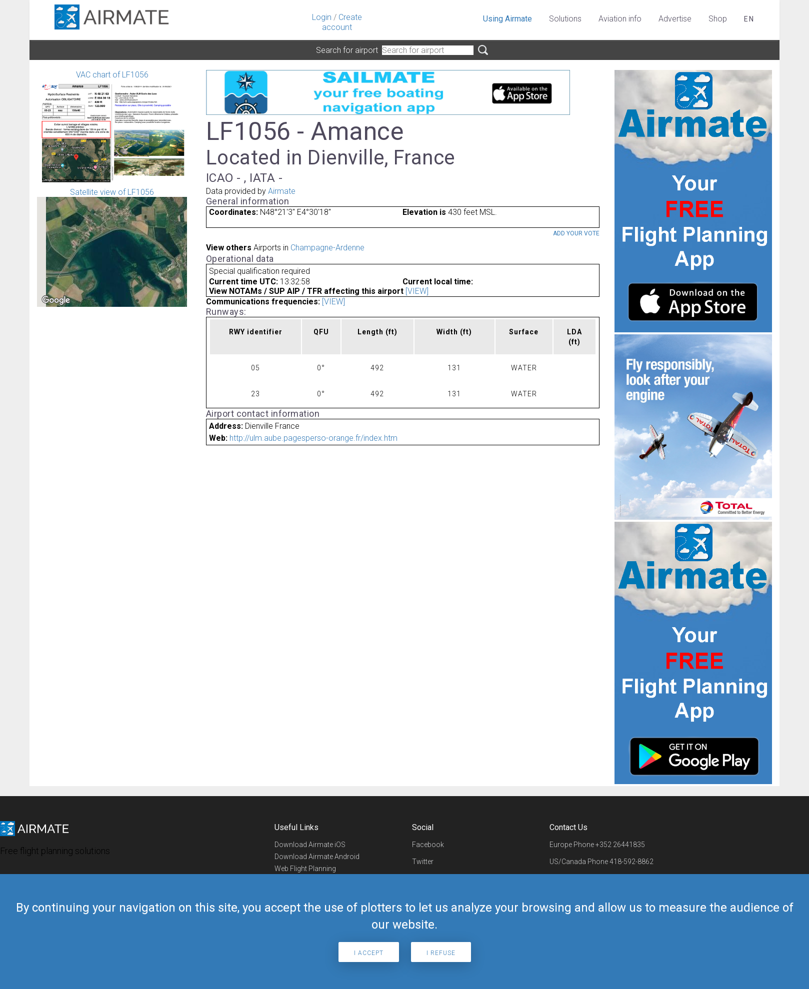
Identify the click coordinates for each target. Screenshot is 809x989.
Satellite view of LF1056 (112, 247)
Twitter (423, 862)
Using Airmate (507, 18)
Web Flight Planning (305, 869)
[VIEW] (417, 291)
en (749, 19)
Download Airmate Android (317, 857)
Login (322, 17)
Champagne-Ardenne (327, 247)
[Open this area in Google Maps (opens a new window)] (56, 300)
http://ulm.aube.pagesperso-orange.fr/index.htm (314, 438)
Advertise (675, 18)
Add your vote (576, 233)
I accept (369, 953)
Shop (717, 18)
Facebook (428, 845)
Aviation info (620, 18)
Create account (342, 22)
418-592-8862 (632, 862)
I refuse (441, 953)
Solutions (565, 18)
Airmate (282, 191)
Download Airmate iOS (310, 845)
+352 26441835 (620, 845)
